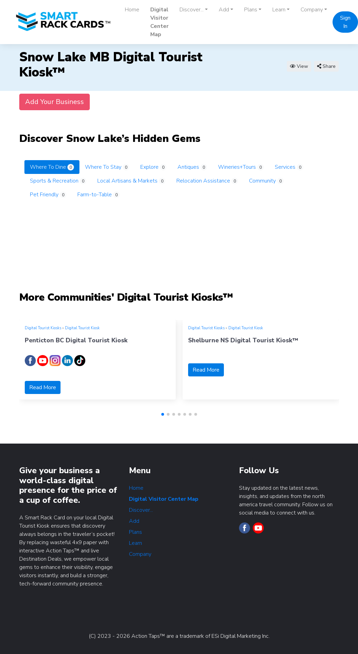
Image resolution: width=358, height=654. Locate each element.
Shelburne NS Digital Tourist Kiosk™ (243, 340)
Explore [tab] (153, 167)
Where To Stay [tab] (107, 167)
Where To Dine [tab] (52, 167)
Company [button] (312, 9)
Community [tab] (266, 181)
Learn (135, 543)
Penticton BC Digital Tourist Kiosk (76, 340)
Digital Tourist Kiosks (43, 328)
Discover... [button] (192, 9)
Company (140, 554)
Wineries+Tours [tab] (241, 167)
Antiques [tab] (192, 167)
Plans (135, 532)
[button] (162, 414)
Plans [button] (250, 9)
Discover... (141, 510)
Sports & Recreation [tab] (58, 181)
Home (132, 9)
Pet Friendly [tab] (48, 194)
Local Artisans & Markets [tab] (131, 181)
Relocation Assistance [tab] (207, 181)
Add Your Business (54, 101)
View (299, 66)
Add (134, 521)
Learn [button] (278, 9)
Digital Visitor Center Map (159, 22)
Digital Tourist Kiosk (82, 328)
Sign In (345, 22)
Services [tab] (289, 167)
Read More (42, 387)
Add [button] (224, 9)
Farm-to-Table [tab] (98, 194)
